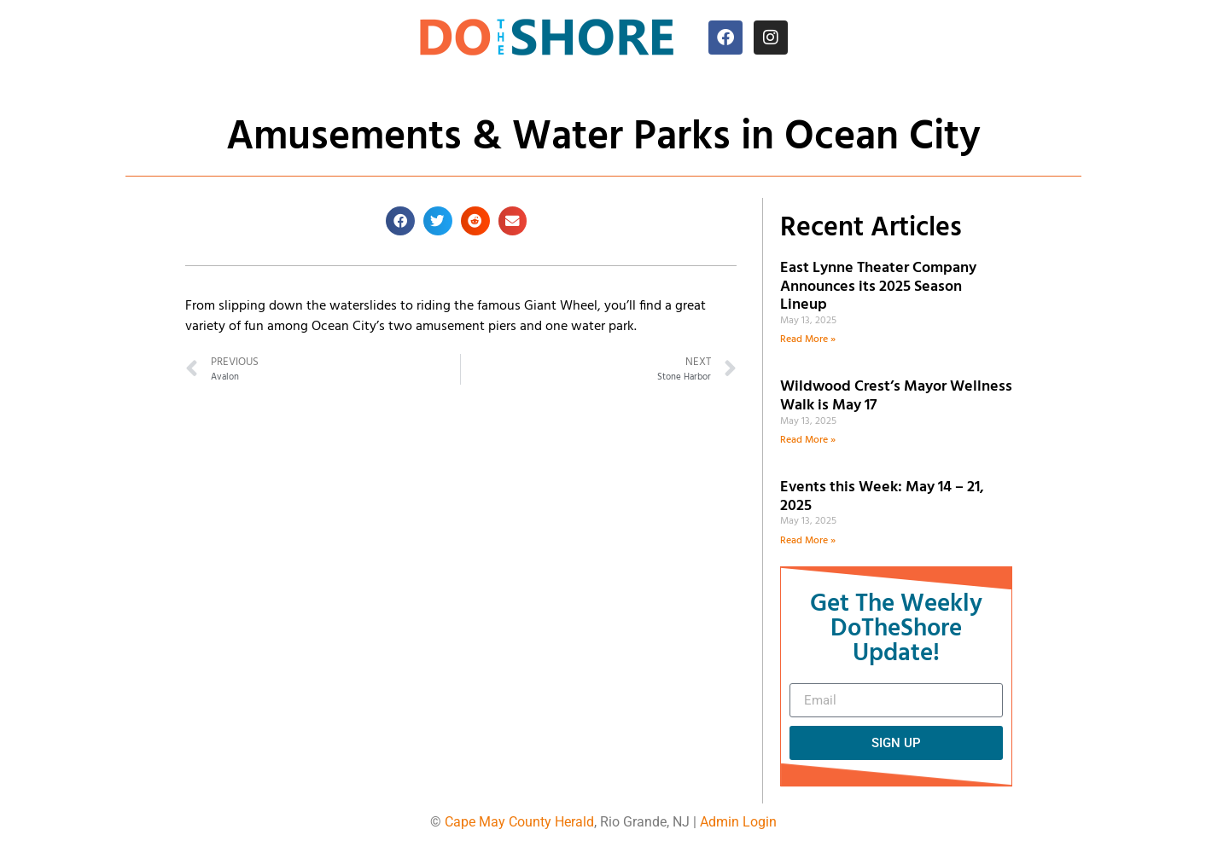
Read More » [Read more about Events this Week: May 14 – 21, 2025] (808, 540)
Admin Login (738, 822)
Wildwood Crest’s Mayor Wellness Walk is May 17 (896, 396)
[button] (400, 220)
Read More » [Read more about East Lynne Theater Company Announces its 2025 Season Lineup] (808, 339)
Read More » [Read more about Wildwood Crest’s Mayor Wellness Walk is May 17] (808, 440)
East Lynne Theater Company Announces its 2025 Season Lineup (878, 286)
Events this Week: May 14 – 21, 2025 (882, 497)
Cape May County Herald (519, 822)
